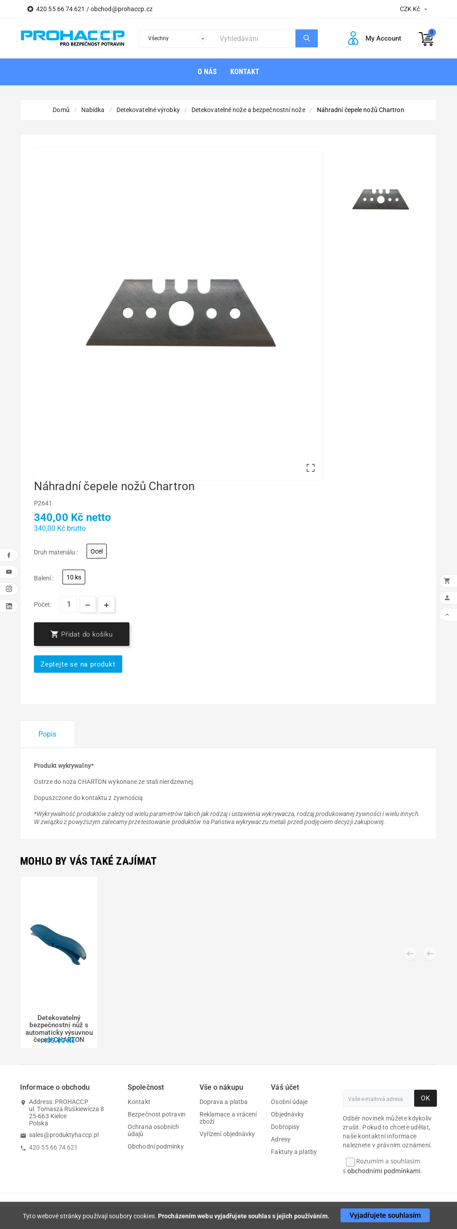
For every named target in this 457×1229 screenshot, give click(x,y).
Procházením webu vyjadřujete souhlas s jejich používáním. (243, 1216)
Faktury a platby (294, 1151)
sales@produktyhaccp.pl (64, 1134)
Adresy (281, 1139)
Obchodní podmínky (156, 1146)
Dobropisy (285, 1126)
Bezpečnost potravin (157, 1114)
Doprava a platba (223, 1101)
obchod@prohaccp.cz (122, 8)
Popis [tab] (47, 734)
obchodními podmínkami (383, 1171)
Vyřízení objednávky (227, 1133)
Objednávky (287, 1114)
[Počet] (69, 604)
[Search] (255, 38)
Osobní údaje (289, 1101)
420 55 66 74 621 (53, 1147)
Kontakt (139, 1101)
